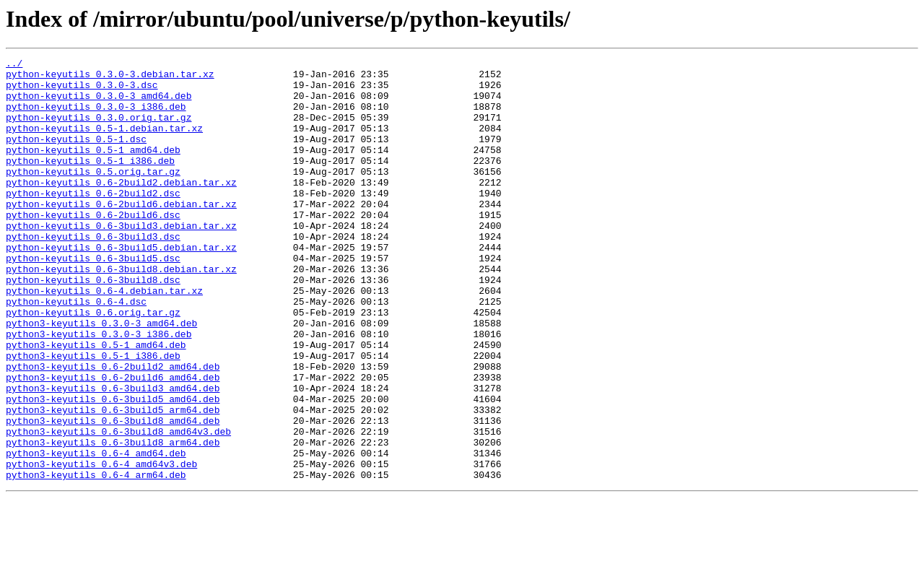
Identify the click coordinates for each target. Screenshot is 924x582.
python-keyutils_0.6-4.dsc (76, 350)
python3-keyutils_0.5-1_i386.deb (93, 415)
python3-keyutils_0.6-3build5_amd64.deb (112, 467)
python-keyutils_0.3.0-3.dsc (82, 90)
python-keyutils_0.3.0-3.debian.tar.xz (110, 77)
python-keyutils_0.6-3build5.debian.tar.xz (121, 285)
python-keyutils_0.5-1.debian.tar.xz (104, 142)
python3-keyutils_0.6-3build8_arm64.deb (112, 519)
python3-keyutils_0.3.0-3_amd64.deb (101, 376)
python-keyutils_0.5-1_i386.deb (90, 181)
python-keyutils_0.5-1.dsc (76, 155)
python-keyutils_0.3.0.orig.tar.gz (98, 129)
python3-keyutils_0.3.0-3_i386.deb (98, 389)
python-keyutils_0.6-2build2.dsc (93, 220)
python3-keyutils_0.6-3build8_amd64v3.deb (118, 506)
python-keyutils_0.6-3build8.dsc (93, 324)
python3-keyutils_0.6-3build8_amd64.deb (112, 493)
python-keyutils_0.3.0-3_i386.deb (96, 116)
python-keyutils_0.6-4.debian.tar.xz (104, 337)
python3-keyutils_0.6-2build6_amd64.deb (112, 441)
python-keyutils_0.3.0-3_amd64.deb (98, 103)
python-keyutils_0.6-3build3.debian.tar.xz (121, 259)
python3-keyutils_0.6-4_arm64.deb (96, 558)
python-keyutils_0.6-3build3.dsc (93, 272)
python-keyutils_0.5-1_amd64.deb (93, 168)
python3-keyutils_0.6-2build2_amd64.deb (112, 428)
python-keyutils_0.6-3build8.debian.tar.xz (121, 311)
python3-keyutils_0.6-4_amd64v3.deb (101, 545)
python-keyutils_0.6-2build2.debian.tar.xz (121, 207)
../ (14, 64)
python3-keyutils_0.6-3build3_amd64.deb (112, 454)
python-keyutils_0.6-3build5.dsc (93, 298)
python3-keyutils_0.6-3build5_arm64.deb (112, 480)
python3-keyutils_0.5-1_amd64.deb (96, 402)
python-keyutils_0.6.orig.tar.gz (93, 363)
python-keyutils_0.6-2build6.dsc (93, 246)
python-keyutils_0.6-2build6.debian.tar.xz (121, 233)
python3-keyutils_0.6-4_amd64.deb (96, 532)
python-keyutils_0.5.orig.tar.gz (93, 194)
